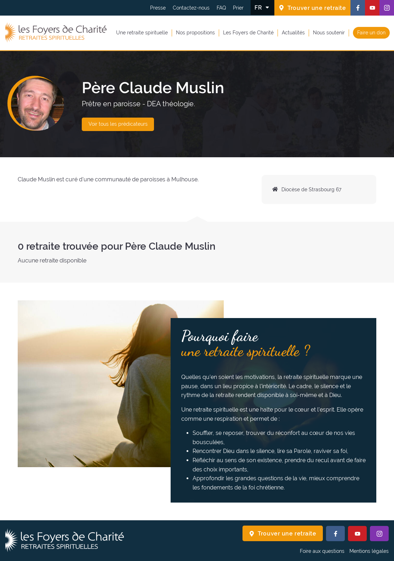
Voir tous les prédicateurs (118, 124)
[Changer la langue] (262, 7)
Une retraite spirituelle (142, 32)
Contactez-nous (191, 8)
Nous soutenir (329, 32)
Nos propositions (195, 32)
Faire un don (371, 32)
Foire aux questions (322, 551)
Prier (238, 8)
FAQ (221, 8)
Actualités (293, 32)
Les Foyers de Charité (248, 32)
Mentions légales (369, 551)
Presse (158, 8)
